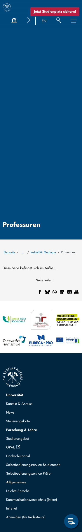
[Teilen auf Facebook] (40, 292)
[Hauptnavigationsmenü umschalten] (73, 21)
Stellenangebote (18, 421)
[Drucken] (76, 292)
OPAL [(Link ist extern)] (13, 447)
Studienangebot (17, 438)
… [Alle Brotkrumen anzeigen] (22, 252)
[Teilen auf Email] (69, 292)
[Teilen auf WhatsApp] (55, 292)
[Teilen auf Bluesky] (47, 292)
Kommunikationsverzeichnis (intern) (31, 499)
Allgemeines (16, 482)
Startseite (9, 252)
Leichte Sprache (18, 490)
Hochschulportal (18, 455)
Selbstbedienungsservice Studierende (33, 464)
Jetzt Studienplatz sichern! (55, 11)
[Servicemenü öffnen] (71, 521)
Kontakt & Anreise (19, 403)
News (10, 412)
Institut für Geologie (43, 252)
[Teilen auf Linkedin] (62, 292)
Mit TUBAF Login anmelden (29, 518)
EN (44, 20)
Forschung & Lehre (21, 429)
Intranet (11, 508)
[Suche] (58, 21)
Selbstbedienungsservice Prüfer (29, 473)
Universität (14, 394)
